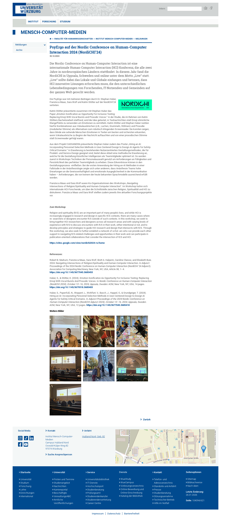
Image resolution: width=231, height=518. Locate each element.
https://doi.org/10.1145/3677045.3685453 (71, 272)
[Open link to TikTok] (26, 438)
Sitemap (191, 479)
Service (90, 472)
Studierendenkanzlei (97, 496)
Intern (162, 8)
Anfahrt (87, 431)
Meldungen (21, 44)
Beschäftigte (59, 493)
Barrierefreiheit (131, 513)
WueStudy (125, 479)
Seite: (189, 500)
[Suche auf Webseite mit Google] (184, 9)
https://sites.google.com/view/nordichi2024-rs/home (77, 243)
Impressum (98, 513)
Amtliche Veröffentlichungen (62, 501)
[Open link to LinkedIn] (31, 438)
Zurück (147, 419)
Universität (25, 479)
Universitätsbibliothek (97, 479)
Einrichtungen (26, 493)
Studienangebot (61, 483)
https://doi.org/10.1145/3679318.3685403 (71, 287)
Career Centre (93, 503)
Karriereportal (59, 490)
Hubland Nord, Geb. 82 (93, 436)
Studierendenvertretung (98, 500)
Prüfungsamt (93, 493)
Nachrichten (59, 486)
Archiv (19, 50)
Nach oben (192, 486)
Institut (33, 21)
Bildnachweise (194, 482)
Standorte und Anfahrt (164, 486)
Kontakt (51, 431)
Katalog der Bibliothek (131, 496)
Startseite (24, 472)
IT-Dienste (92, 483)
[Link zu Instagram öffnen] (20, 438)
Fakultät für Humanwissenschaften (73, 39)
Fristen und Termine (63, 479)
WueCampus (126, 482)
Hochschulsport (94, 486)
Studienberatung (95, 490)
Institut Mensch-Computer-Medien (114, 39)
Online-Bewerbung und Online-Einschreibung (131, 491)
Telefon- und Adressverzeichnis (162, 481)
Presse (156, 490)
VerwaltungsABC (61, 496)
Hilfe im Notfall (160, 503)
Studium (65, 21)
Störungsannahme (162, 496)
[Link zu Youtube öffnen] (26, 444)
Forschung (49, 21)
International (26, 496)
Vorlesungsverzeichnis (131, 486)
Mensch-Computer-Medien (53, 32)
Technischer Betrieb (163, 500)
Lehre (22, 490)
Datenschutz (113, 513)
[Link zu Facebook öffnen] (20, 444)
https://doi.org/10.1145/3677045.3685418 (108, 305)
